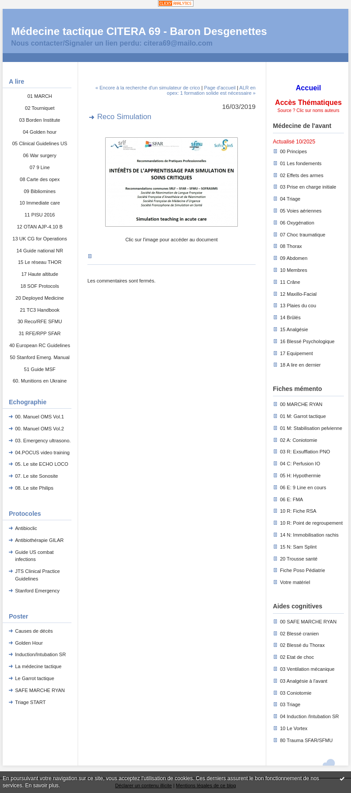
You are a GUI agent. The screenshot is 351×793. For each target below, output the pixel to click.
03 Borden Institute (39, 120)
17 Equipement (296, 353)
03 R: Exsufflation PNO (305, 451)
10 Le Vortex (294, 728)
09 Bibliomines (40, 191)
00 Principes (293, 151)
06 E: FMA (291, 499)
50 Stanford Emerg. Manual (40, 357)
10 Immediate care (40, 202)
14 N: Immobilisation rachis (309, 535)
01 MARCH (40, 96)
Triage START (30, 702)
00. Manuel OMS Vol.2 (39, 428)
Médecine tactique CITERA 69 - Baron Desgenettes (139, 31)
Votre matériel (295, 582)
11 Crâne (290, 282)
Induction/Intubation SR (40, 654)
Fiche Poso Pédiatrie (302, 570)
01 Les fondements (301, 163)
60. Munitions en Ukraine (40, 380)
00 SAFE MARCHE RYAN (308, 621)
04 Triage (290, 198)
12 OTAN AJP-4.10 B (40, 226)
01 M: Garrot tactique (303, 416)
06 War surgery (39, 155)
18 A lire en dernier (300, 364)
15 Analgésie (294, 329)
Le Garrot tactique (34, 678)
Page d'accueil (220, 87)
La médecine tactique (38, 666)
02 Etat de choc (297, 657)
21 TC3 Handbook (39, 310)
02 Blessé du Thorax (302, 645)
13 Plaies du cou (298, 305)
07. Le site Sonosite (36, 476)
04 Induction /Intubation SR (309, 716)
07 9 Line (40, 167)
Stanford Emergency (37, 590)
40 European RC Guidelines (39, 345)
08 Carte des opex (40, 179)
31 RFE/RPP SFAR (40, 333)
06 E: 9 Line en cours (303, 487)
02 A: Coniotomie (298, 440)
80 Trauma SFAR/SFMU (306, 740)
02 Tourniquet (39, 108)
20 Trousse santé (298, 558)
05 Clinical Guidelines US (39, 143)
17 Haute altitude (39, 274)
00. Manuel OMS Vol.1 (39, 416)
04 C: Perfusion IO (300, 463)
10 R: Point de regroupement (311, 523)
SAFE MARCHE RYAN (40, 690)
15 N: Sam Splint (298, 546)
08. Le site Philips (34, 488)
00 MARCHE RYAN (301, 404)
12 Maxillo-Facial (298, 294)
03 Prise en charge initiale (308, 187)
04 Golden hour (40, 132)
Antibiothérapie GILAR (39, 540)
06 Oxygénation (297, 222)
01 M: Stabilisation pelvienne (311, 428)
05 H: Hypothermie (300, 475)
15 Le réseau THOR (39, 262)
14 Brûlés (290, 317)
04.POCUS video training (42, 452)
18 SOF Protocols (39, 286)
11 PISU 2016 (39, 214)
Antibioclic (26, 528)
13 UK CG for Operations (39, 238)
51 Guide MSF (39, 369)
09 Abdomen (294, 258)
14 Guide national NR (39, 250)
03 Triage (290, 704)
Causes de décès (34, 631)
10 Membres (293, 270)
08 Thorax (291, 246)
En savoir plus (42, 785)
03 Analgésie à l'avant (303, 681)
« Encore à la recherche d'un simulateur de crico (147, 87)
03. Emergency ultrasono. (43, 440)
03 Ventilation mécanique (307, 669)
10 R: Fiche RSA (298, 511)
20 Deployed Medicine (40, 298)
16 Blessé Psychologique (307, 341)
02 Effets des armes (301, 175)
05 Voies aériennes (301, 210)
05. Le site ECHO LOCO (41, 464)
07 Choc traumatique (302, 234)
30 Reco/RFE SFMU (39, 321)
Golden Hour (29, 643)
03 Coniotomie (296, 693)
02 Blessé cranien (299, 633)
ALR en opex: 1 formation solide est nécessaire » (211, 90)
